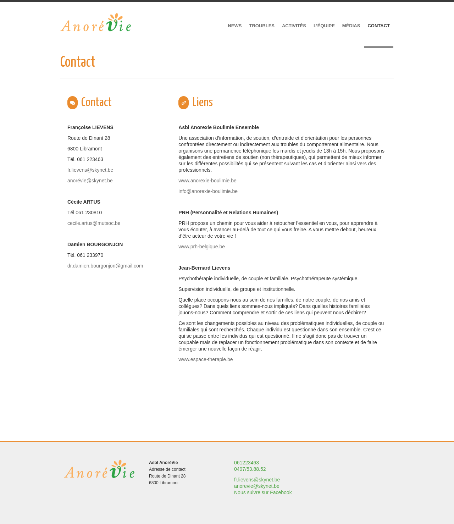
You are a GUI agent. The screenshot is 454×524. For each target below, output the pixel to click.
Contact (378, 25)
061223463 (246, 462)
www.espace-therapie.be (205, 359)
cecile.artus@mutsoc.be (94, 223)
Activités (294, 25)
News (235, 25)
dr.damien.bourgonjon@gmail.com (105, 266)
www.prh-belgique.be (201, 246)
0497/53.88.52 (250, 469)
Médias (351, 25)
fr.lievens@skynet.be (90, 170)
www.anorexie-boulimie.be (207, 180)
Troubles (262, 25)
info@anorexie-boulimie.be (208, 191)
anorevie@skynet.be (256, 486)
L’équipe (324, 25)
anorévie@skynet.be (90, 180)
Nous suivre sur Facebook (263, 492)
